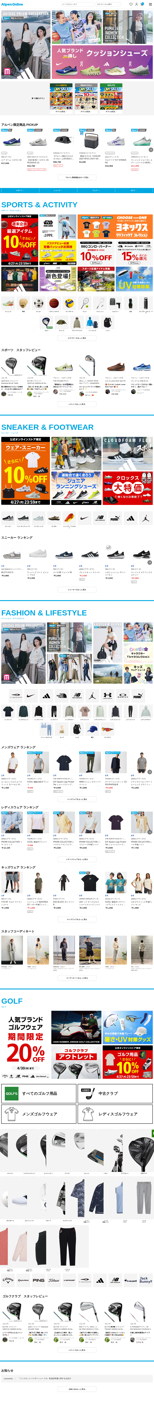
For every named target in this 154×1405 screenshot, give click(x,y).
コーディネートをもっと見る (77, 978)
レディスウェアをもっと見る (77, 859)
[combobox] (77, 4)
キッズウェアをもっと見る (77, 919)
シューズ (57, 190)
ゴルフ (132, 190)
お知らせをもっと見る (77, 1389)
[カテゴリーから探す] (108, 4)
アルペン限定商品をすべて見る (77, 177)
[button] (151, 149)
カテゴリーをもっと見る (77, 338)
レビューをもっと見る (77, 404)
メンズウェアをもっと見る (77, 799)
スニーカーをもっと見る (77, 590)
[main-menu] (150, 4)
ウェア (95, 190)
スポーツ (19, 190)
